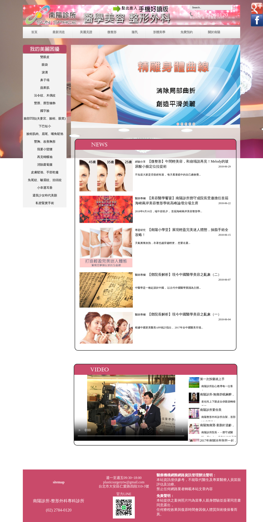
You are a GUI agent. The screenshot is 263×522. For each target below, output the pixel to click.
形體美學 (159, 32)
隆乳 (135, 32)
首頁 (34, 32)
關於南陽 (214, 32)
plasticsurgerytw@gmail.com (123, 482)
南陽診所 (131, 16)
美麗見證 (86, 32)
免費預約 (186, 32)
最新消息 (58, 32)
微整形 (112, 32)
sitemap (59, 482)
